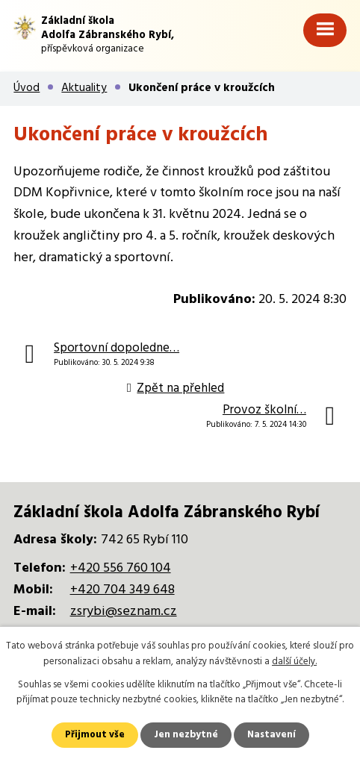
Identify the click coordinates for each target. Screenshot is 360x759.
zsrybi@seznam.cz (123, 611)
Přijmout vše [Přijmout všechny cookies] (95, 735)
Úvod (26, 88)
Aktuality (84, 88)
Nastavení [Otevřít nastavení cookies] (271, 735)
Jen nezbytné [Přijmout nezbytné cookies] (186, 735)
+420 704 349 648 (122, 590)
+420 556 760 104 (120, 568)
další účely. (294, 661)
